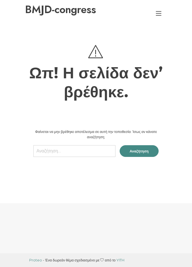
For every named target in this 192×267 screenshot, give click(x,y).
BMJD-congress (60, 9)
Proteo (35, 260)
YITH (120, 260)
